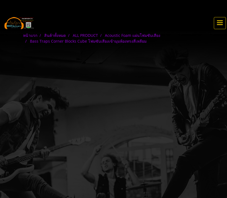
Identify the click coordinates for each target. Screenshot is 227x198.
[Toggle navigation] (220, 23)
